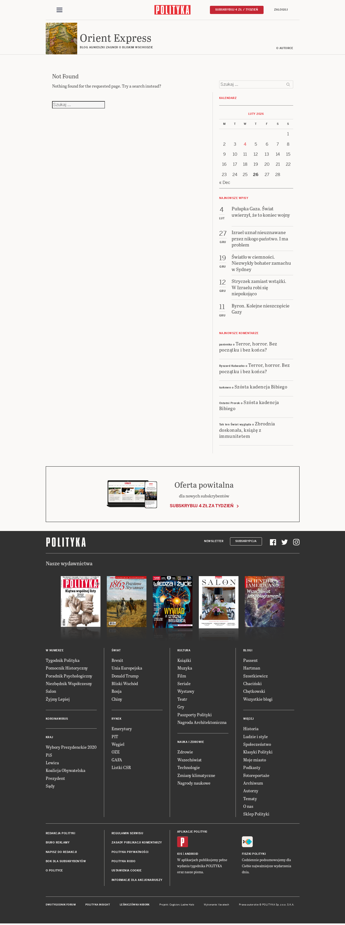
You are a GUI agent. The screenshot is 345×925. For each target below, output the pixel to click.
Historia (251, 728)
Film (181, 676)
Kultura (184, 650)
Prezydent (55, 778)
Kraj (49, 737)
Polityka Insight (97, 904)
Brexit (117, 660)
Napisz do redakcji (61, 852)
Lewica (52, 763)
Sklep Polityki (256, 814)
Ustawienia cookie (127, 870)
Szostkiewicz (255, 676)
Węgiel (118, 744)
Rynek (117, 718)
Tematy (250, 798)
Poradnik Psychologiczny (69, 676)
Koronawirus (57, 718)
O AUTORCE (284, 48)
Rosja (117, 691)
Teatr (182, 699)
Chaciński (252, 683)
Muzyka (184, 668)
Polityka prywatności (130, 852)
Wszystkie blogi (258, 699)
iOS (179, 854)
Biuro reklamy (58, 843)
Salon (51, 691)
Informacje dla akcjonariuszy (137, 880)
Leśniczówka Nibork (135, 904)
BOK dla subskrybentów (66, 861)
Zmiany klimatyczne (196, 775)
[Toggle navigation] (59, 10)
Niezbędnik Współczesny (69, 683)
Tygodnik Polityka (63, 660)
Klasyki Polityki (258, 752)
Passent (250, 660)
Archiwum (253, 783)
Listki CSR (121, 767)
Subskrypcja (246, 541)
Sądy (50, 786)
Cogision (174, 904)
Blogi (247, 650)
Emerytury (122, 728)
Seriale (184, 683)
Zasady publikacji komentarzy (137, 843)
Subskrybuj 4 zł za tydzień (201, 506)
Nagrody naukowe (193, 783)
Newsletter (213, 541)
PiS (49, 755)
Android (191, 854)
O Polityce (54, 870)
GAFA (117, 760)
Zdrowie (185, 752)
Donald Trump (125, 676)
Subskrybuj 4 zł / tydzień (236, 9)
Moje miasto (254, 760)
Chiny (117, 699)
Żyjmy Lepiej (58, 699)
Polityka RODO (124, 861)
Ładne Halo (187, 904)
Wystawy (185, 691)
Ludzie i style (255, 736)
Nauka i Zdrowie (190, 742)
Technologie (188, 767)
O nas (248, 806)
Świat (116, 650)
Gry (180, 707)
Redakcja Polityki (60, 833)
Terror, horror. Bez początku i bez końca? (248, 346)
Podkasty (251, 767)
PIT (115, 736)
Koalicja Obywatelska (65, 770)
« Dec (224, 182)
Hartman (251, 668)
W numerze (55, 650)
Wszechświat (189, 760)
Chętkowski (254, 691)
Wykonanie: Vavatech (216, 904)
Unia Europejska (127, 668)
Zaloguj (281, 9)
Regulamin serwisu (127, 833)
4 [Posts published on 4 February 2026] (245, 144)
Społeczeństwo (257, 744)
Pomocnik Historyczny (67, 668)
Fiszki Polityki (254, 854)
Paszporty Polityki (194, 714)
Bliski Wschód (125, 683)
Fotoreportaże (256, 775)
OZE (116, 752)
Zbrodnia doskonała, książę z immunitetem (247, 429)
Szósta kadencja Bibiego (260, 386)
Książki (184, 660)
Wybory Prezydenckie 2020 (71, 747)
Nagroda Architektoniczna (202, 722)
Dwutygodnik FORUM (61, 904)
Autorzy (250, 791)
